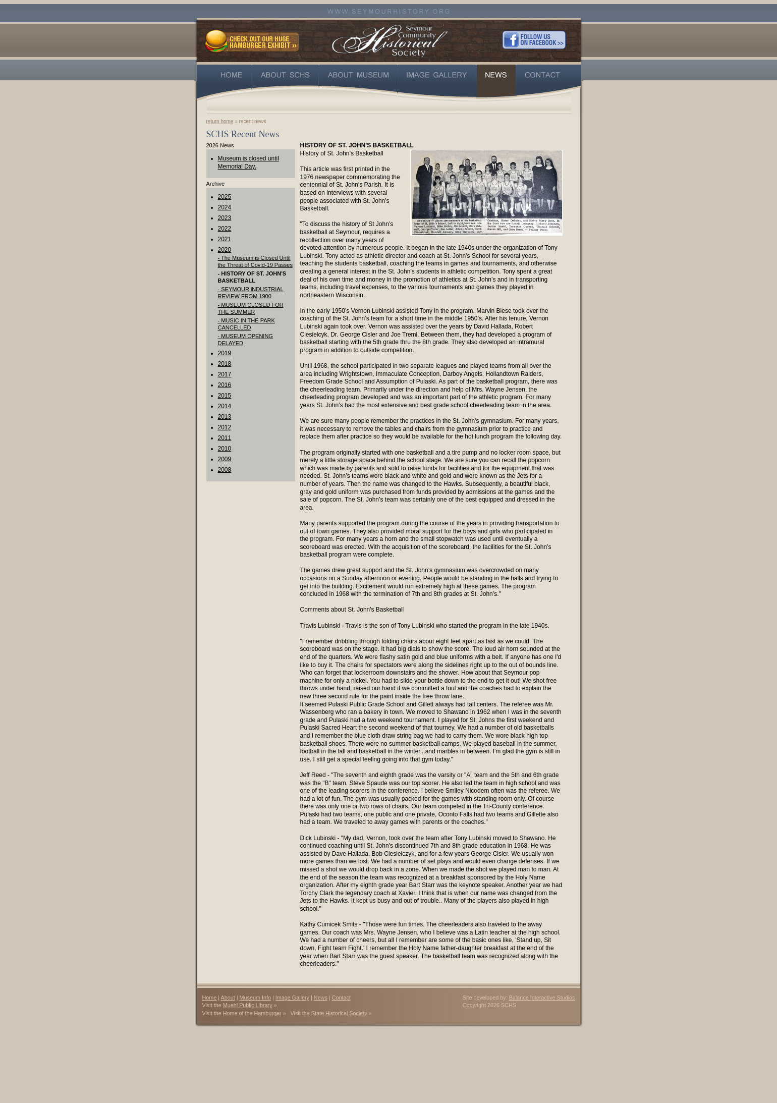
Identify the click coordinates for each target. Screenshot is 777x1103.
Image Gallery (292, 998)
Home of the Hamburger (252, 1013)
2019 (225, 353)
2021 (225, 239)
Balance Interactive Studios (542, 998)
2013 (225, 416)
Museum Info (255, 998)
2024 (225, 207)
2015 (225, 395)
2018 (225, 363)
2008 (225, 469)
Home (209, 998)
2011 (225, 438)
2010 (225, 448)
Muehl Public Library (247, 1005)
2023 (225, 218)
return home (220, 121)
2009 (225, 459)
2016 (225, 385)
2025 (225, 196)
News (320, 998)
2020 (225, 249)
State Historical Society (339, 1013)
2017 (225, 374)
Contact (341, 998)
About (228, 998)
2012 (225, 427)
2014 (225, 406)
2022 (225, 228)
